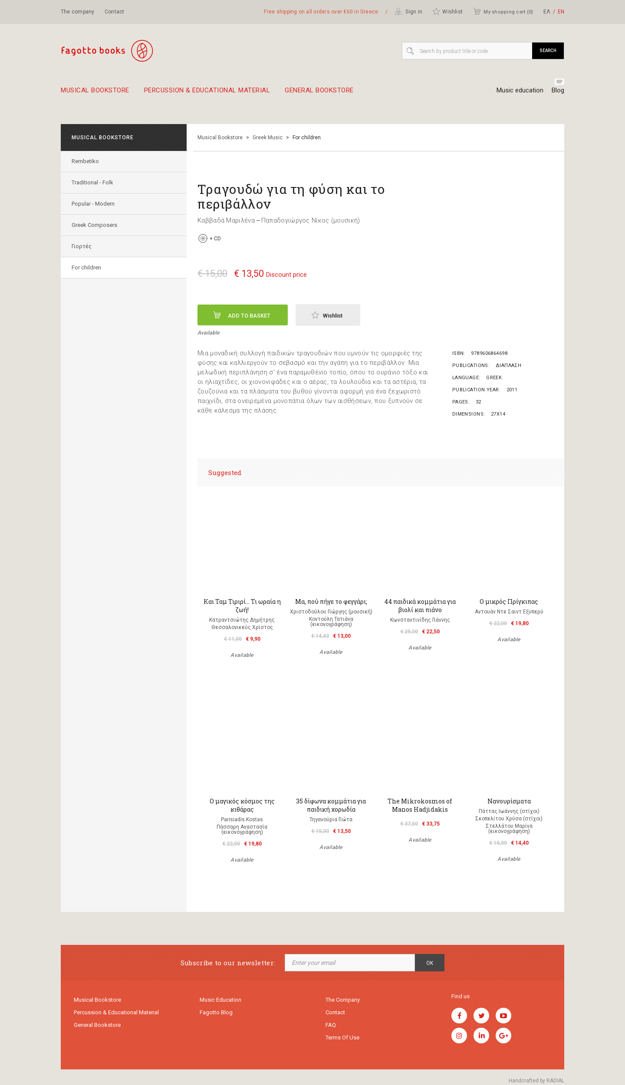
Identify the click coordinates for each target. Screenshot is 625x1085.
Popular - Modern (93, 203)
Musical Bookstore (95, 93)
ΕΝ (561, 11)
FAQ (331, 1025)
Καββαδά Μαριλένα (226, 220)
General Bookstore (319, 93)
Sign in (408, 11)
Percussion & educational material (207, 93)
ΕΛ (546, 11)
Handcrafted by (536, 1081)
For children (86, 267)
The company (78, 12)
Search (547, 50)
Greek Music (268, 137)
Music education (520, 90)
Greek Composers (94, 225)
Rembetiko (85, 161)
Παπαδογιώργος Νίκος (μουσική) (310, 220)
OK (429, 963)
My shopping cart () (503, 11)
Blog (558, 90)
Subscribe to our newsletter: (228, 963)
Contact (115, 12)
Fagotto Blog (216, 1012)
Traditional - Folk (92, 182)
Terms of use (342, 1037)
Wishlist (447, 11)
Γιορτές (82, 246)
